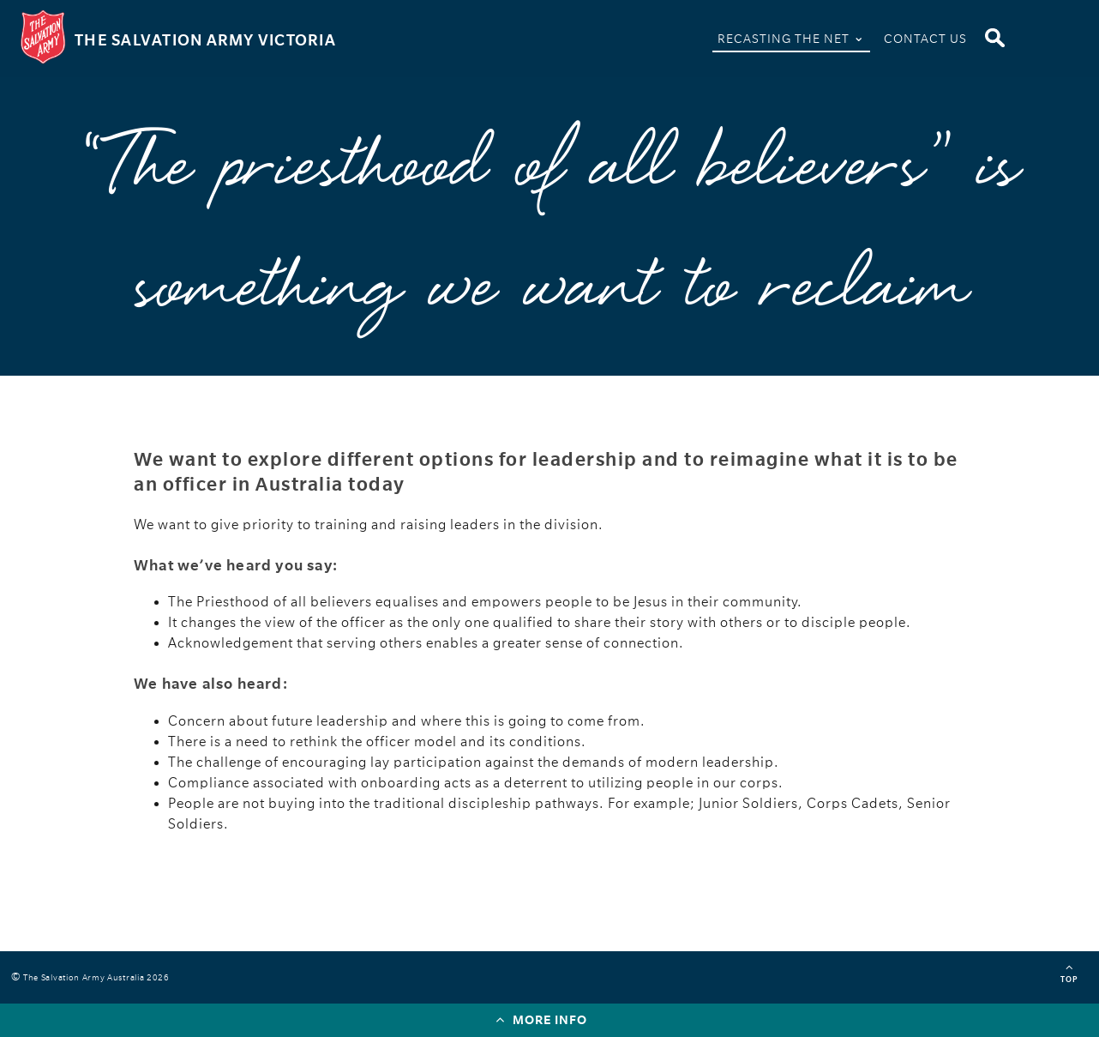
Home (687, 41)
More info (541, 1019)
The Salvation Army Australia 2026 (99, 977)
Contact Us (925, 38)
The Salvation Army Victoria (205, 40)
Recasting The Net (791, 36)
